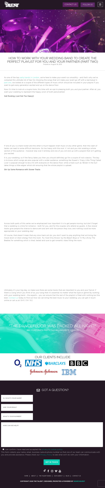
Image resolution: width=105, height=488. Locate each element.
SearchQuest (79, 481)
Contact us (13, 298)
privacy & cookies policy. (52, 449)
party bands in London (29, 77)
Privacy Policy (46, 455)
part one (7, 82)
